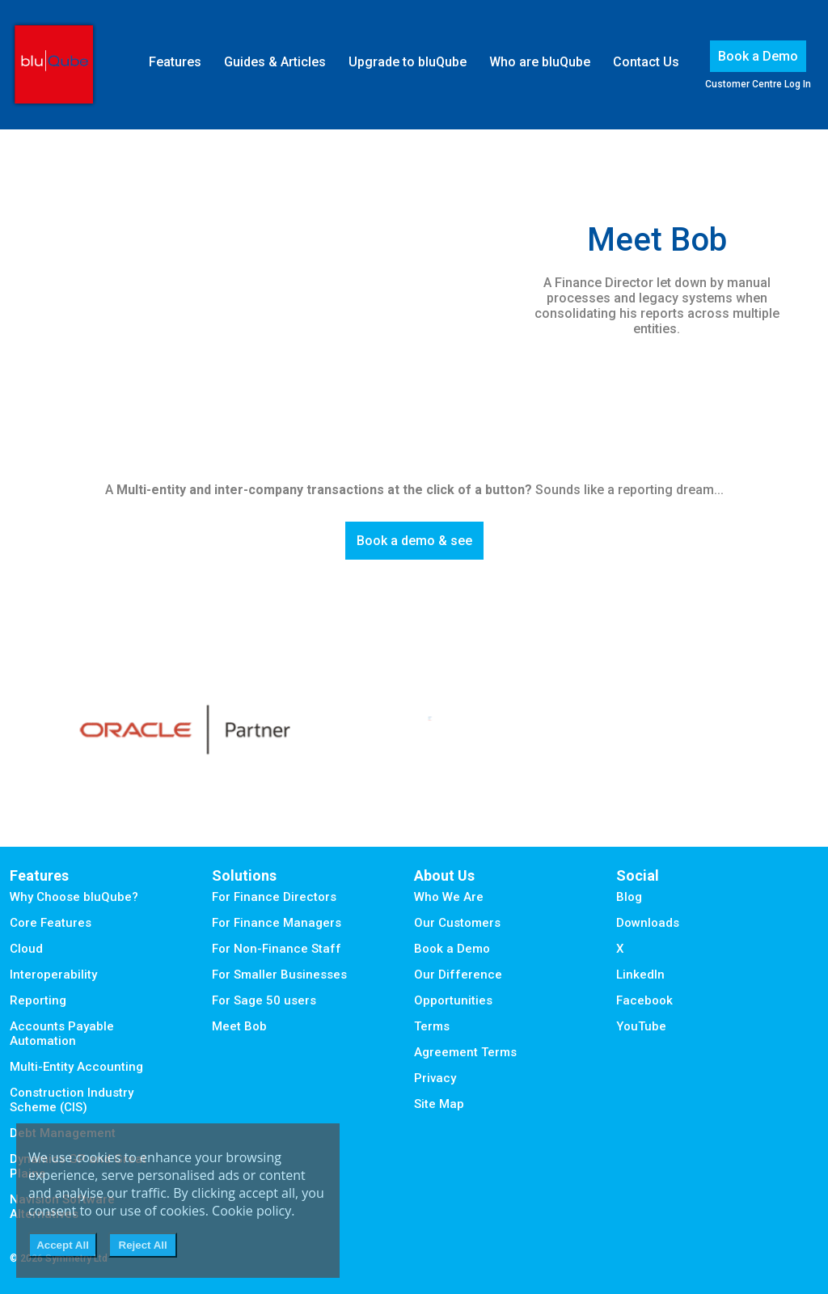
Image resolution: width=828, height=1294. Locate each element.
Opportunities (453, 1000)
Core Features (50, 923)
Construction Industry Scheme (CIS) (71, 1099)
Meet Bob (239, 1026)
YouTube (641, 1026)
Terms (432, 1026)
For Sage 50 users (264, 1000)
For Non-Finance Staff (276, 948)
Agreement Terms (465, 1052)
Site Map (439, 1104)
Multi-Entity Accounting (76, 1066)
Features (175, 62)
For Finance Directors (274, 897)
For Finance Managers (276, 923)
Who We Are (449, 897)
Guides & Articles (275, 62)
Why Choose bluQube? (74, 897)
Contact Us (646, 62)
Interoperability (53, 974)
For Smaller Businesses (279, 974)
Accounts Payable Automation (62, 1033)
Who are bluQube (539, 62)
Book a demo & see (414, 540)
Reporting (38, 1000)
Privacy (435, 1078)
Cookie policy (251, 1211)
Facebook (644, 1000)
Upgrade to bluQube (408, 62)
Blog (629, 897)
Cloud (26, 948)
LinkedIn (640, 974)
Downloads (647, 923)
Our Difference (458, 974)
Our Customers (457, 923)
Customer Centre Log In (758, 84)
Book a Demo (758, 56)
